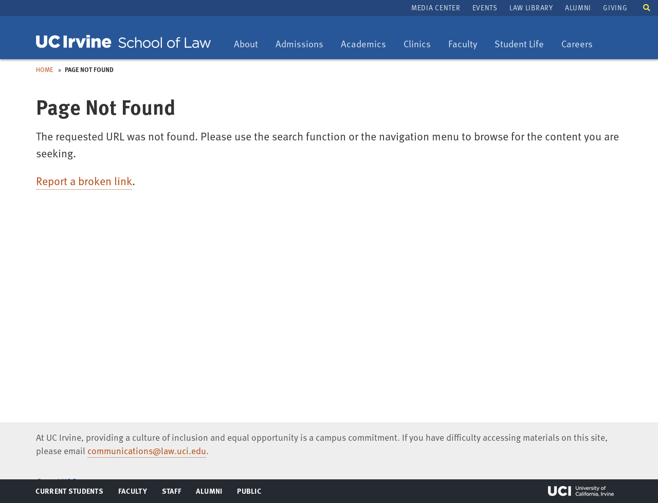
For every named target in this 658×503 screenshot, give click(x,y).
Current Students (69, 493)
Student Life (519, 44)
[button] (646, 7)
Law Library (531, 7)
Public (249, 493)
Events (485, 7)
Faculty (466, 44)
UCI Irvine (581, 491)
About (249, 44)
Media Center (435, 7)
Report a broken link (84, 180)
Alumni (578, 7)
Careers (580, 44)
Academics (363, 44)
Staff (174, 493)
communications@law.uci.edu (146, 450)
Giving (615, 7)
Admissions (299, 44)
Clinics (420, 44)
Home (44, 69)
